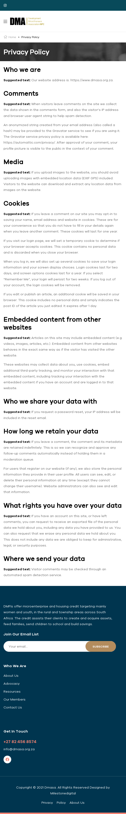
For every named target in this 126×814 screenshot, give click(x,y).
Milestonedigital (63, 793)
